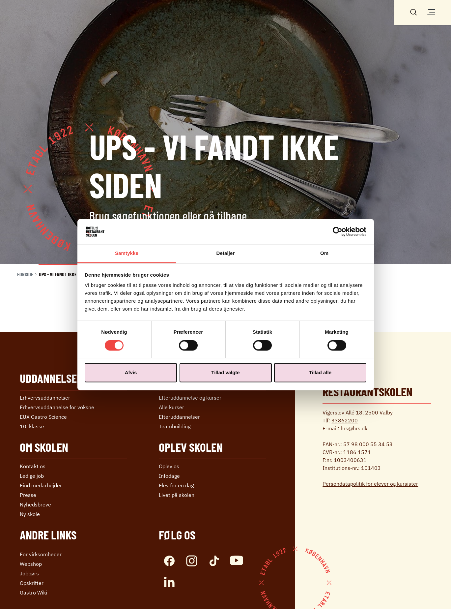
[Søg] (413, 11)
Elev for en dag (176, 485)
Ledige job (32, 475)
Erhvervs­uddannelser (45, 397)
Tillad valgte (225, 373)
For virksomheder (41, 554)
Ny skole (30, 514)
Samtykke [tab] (126, 253)
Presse (28, 495)
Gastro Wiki (33, 592)
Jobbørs (29, 573)
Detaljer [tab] (225, 253)
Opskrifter (31, 583)
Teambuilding (174, 426)
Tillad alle (320, 373)
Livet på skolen (176, 495)
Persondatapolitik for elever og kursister (370, 483)
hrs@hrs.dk (354, 428)
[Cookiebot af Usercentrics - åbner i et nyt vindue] (337, 231)
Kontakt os (32, 466)
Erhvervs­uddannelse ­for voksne (57, 407)
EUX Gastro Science (43, 416)
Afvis (131, 373)
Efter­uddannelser (179, 416)
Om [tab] (324, 253)
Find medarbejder (41, 485)
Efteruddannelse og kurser (190, 397)
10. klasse (32, 426)
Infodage (169, 475)
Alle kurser (171, 407)
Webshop (31, 564)
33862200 (344, 420)
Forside (25, 274)
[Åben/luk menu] (431, 12)
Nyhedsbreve (35, 504)
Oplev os (169, 466)
